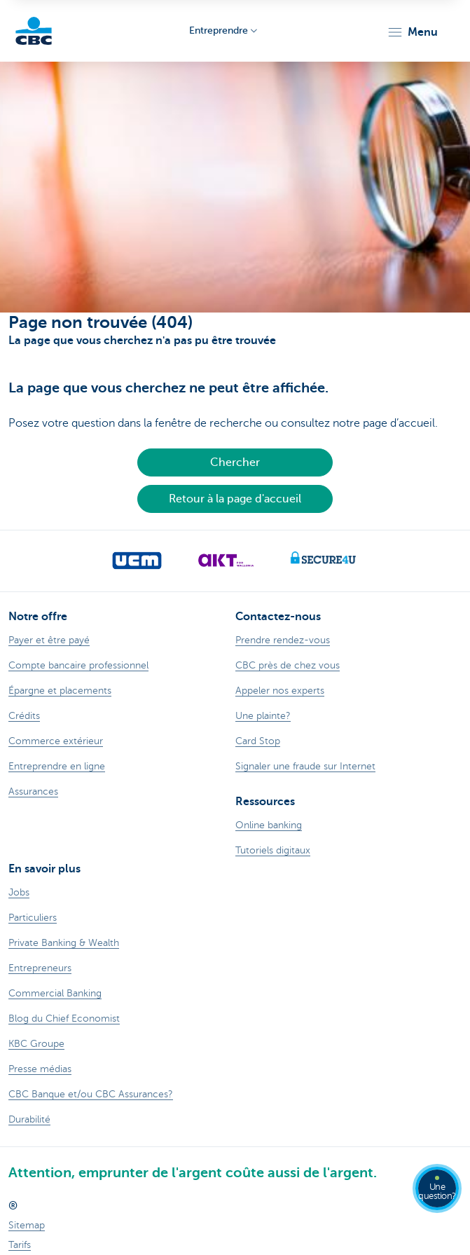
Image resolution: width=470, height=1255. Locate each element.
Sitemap (26, 1225)
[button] (412, 32)
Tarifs (19, 1245)
